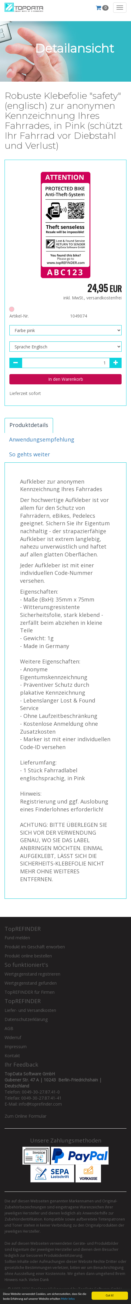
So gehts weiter (29, 454)
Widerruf (13, 1037)
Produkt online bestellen (28, 956)
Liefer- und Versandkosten (30, 1010)
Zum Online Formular (25, 1116)
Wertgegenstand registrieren (32, 974)
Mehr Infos (68, 1299)
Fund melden (17, 938)
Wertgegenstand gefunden (31, 983)
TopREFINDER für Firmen (30, 992)
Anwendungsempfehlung (41, 439)
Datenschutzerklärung (26, 1019)
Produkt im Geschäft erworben (35, 947)
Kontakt (12, 1055)
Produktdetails (28, 425)
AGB (9, 1028)
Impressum (16, 1046)
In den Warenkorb (65, 379)
